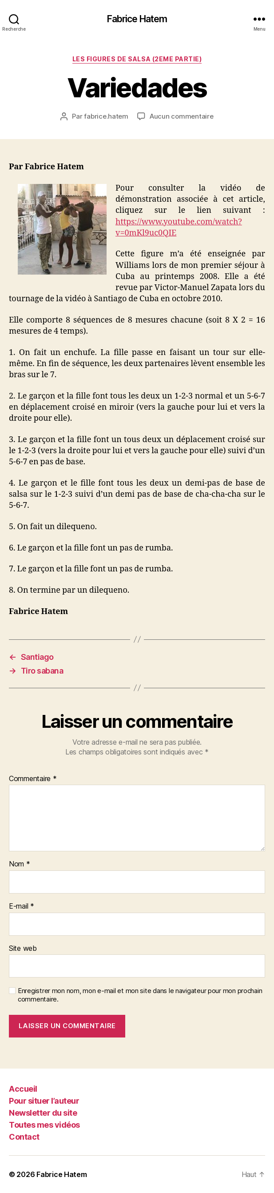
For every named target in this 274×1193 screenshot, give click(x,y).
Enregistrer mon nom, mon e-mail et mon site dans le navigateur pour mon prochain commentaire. (140, 995)
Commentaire (33, 779)
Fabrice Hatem (137, 19)
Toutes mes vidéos (44, 1124)
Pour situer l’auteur (44, 1100)
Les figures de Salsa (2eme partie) (137, 59)
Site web (23, 949)
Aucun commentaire (182, 116)
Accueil (23, 1088)
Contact (24, 1136)
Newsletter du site (43, 1112)
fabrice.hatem (106, 116)
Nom (19, 864)
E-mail (21, 906)
